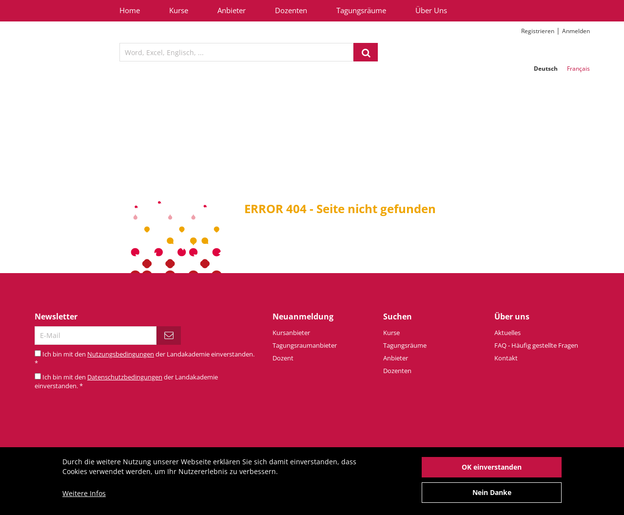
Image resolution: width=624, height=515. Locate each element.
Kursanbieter (291, 332)
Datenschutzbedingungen (124, 377)
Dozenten (291, 10)
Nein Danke (491, 497)
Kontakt (506, 358)
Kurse (178, 10)
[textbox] (236, 52)
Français (578, 68)
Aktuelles (507, 332)
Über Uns (431, 10)
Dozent (283, 358)
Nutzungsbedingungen (120, 354)
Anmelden (576, 31)
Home (129, 10)
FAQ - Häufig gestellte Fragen (536, 345)
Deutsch (546, 68)
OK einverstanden (492, 471)
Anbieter (231, 10)
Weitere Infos (84, 498)
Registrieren (537, 31)
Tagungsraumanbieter (305, 345)
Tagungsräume (361, 10)
